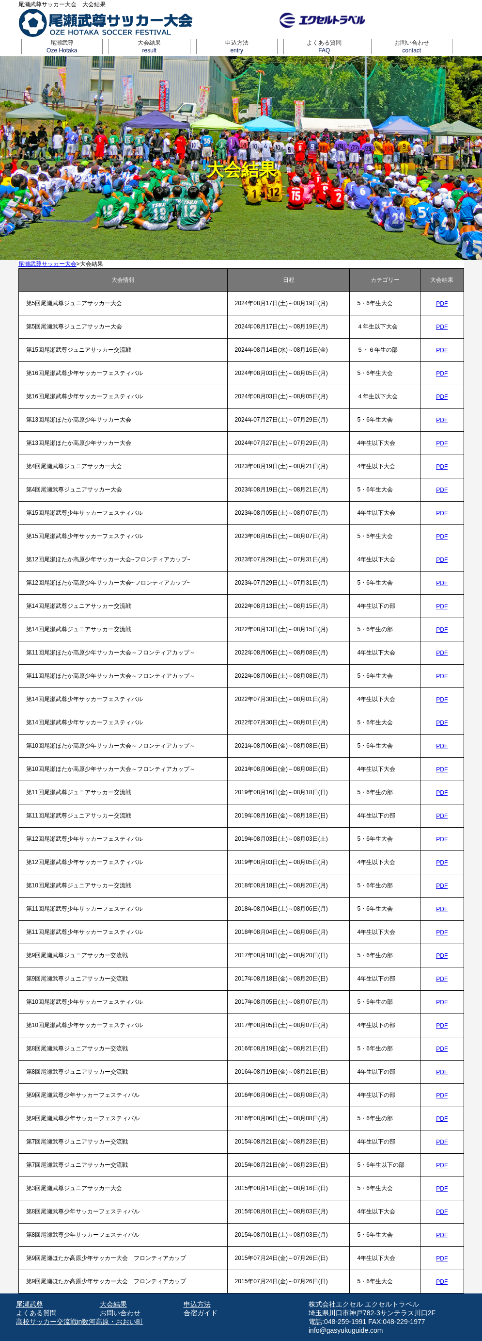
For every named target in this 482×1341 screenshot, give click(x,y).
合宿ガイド (201, 1313)
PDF (442, 303)
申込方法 (237, 46)
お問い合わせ (412, 46)
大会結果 (149, 46)
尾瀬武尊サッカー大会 (47, 264)
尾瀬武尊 (62, 46)
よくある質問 (324, 46)
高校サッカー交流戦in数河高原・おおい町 (79, 1321)
